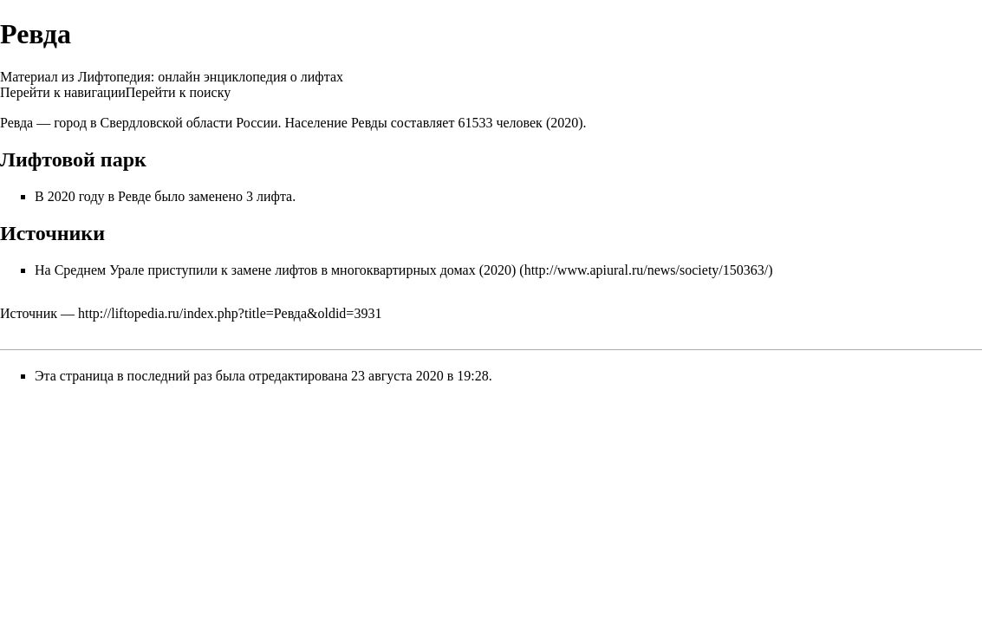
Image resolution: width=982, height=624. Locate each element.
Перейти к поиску (178, 92)
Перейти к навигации (63, 92)
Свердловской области (167, 122)
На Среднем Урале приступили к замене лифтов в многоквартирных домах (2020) (275, 270)
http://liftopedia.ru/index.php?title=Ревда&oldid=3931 (229, 313)
